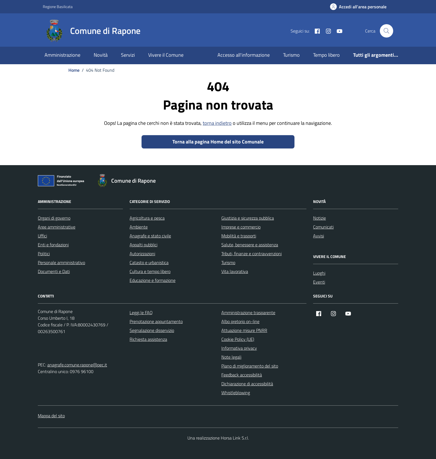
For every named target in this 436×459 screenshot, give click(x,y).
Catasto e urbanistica (149, 262)
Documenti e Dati (54, 271)
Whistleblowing (235, 392)
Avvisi (318, 235)
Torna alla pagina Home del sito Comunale (218, 141)
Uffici (42, 235)
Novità (101, 55)
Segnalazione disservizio (152, 330)
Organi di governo (54, 218)
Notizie (319, 218)
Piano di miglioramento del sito (249, 366)
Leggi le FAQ (141, 312)
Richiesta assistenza (148, 339)
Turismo (291, 55)
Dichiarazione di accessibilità (247, 383)
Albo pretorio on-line (240, 321)
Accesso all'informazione (243, 55)
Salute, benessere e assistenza (249, 244)
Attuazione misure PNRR (244, 330)
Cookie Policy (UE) (237, 339)
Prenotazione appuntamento (156, 321)
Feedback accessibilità (241, 374)
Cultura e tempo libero (150, 271)
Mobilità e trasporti (238, 235)
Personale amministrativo (61, 262)
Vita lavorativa (234, 271)
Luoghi (319, 273)
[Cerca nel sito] (386, 31)
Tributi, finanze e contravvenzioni (251, 253)
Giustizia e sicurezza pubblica (247, 218)
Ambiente (139, 227)
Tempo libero (326, 55)
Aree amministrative (56, 227)
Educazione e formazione (152, 280)
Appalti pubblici (143, 244)
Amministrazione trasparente (248, 312)
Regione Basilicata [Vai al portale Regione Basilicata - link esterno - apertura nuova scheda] (58, 6)
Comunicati (323, 227)
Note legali (231, 357)
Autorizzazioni (142, 253)
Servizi (128, 55)
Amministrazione (62, 55)
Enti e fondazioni (53, 244)
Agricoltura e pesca (147, 218)
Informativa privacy (239, 348)
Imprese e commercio (241, 227)
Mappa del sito (51, 415)
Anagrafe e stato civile (150, 235)
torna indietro (217, 123)
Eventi (319, 282)
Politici (44, 253)
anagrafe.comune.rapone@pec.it (77, 364)
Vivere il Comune (166, 55)
